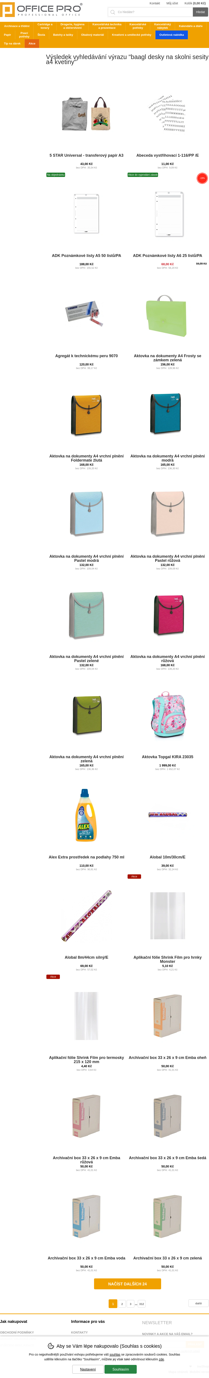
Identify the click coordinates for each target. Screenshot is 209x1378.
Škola (41, 34)
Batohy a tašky (63, 34)
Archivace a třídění (16, 26)
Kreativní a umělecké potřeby (131, 34)
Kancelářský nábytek (162, 26)
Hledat (200, 12)
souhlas (115, 1354)
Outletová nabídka (171, 34)
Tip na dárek (12, 43)
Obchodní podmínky (17, 1332)
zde (161, 1359)
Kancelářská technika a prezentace (107, 26)
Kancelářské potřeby (138, 26)
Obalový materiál (92, 34)
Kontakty (79, 1332)
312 (141, 1304)
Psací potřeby (24, 34)
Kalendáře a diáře (190, 26)
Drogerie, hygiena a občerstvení (72, 26)
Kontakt (155, 3)
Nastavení (88, 1369)
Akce (32, 43)
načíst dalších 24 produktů (127, 1285)
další (198, 1303)
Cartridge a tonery (44, 26)
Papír (7, 34)
